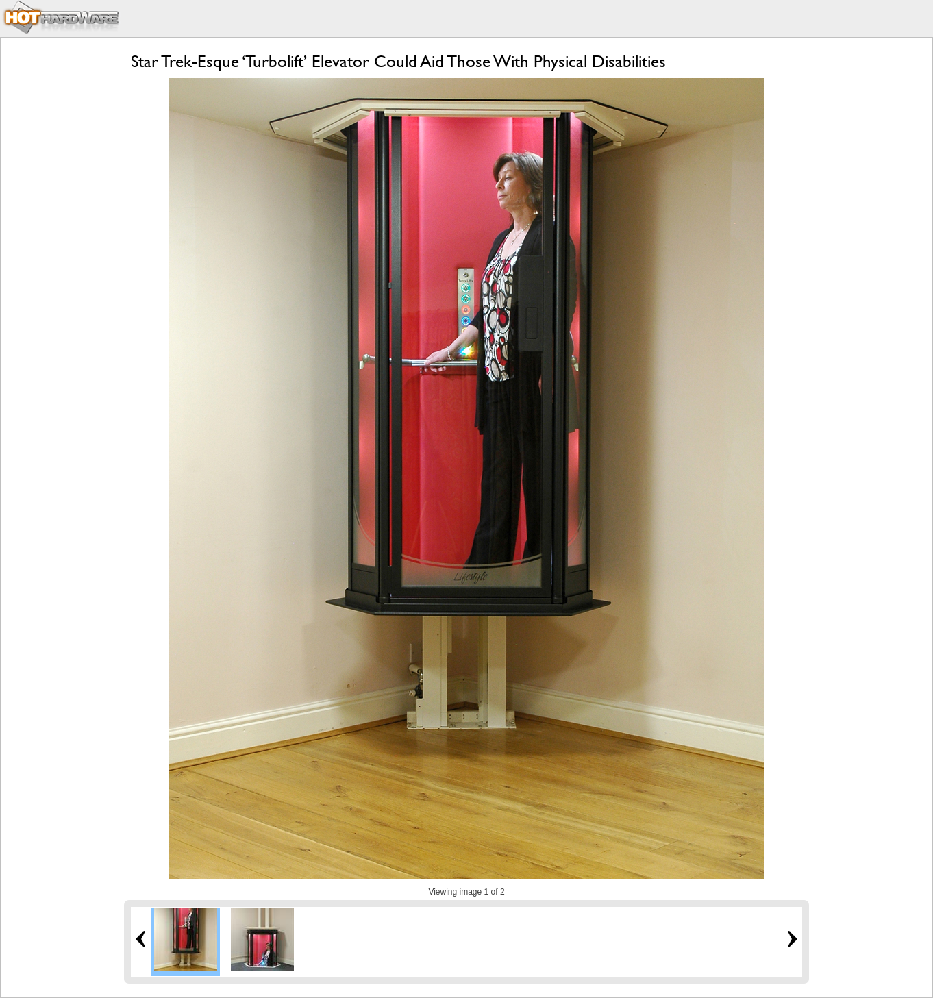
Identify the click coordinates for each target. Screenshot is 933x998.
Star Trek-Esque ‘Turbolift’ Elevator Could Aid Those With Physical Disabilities (398, 61)
